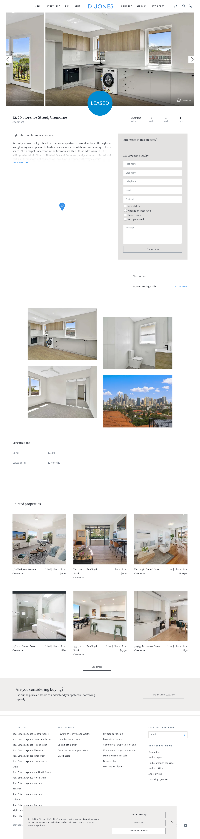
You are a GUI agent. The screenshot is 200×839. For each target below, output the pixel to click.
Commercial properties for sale (119, 745)
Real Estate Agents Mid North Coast (31, 772)
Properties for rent (113, 739)
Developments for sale (115, 756)
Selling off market (67, 745)
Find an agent (155, 758)
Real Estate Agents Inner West (28, 756)
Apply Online (155, 774)
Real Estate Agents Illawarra (27, 751)
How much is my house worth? (74, 734)
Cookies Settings (139, 815)
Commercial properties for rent (119, 750)
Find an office (155, 769)
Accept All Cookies (139, 831)
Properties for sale (113, 734)
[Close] (171, 821)
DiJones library (110, 761)
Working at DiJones (113, 767)
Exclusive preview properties (73, 751)
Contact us (154, 752)
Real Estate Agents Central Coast (30, 734)
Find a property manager (161, 763)
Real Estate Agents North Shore (29, 778)
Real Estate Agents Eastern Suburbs (31, 740)
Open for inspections (69, 740)
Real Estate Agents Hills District (29, 745)
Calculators (64, 756)
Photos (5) (186, 100)
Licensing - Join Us (158, 780)
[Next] (191, 59)
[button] (38, 6)
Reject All (138, 823)
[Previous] (8, 59)
